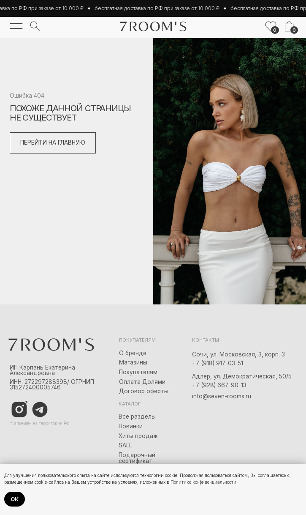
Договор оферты (143, 391)
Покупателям (138, 372)
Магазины (133, 362)
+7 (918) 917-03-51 (217, 363)
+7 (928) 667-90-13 (219, 385)
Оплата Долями (142, 381)
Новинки (131, 426)
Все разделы (137, 416)
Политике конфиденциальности (203, 482)
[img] (16, 26)
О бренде (132, 353)
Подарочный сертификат (137, 458)
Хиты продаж (138, 436)
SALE (126, 445)
